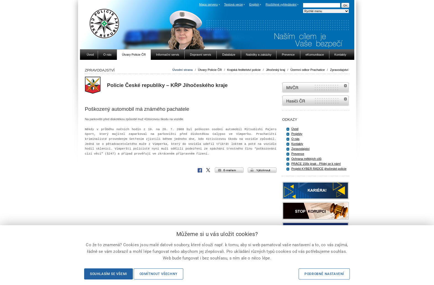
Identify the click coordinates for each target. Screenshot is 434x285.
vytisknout (262, 170)
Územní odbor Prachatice (307, 69)
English (254, 4)
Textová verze (233, 4)
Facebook (200, 170)
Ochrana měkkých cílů (306, 158)
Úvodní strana (182, 69)
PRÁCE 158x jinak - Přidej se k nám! (316, 163)
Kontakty (297, 143)
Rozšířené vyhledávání (281, 4)
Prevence (297, 153)
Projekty (297, 133)
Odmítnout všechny (158, 274)
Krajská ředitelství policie (244, 69)
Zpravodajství (339, 69)
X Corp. (208, 170)
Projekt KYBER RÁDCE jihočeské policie (319, 168)
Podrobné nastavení (324, 274)
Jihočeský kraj (275, 69)
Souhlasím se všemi (108, 274)
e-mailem (229, 170)
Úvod (295, 128)
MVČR (315, 87)
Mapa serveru (208, 4)
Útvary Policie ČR (210, 69)
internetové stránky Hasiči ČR (315, 101)
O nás (295, 138)
